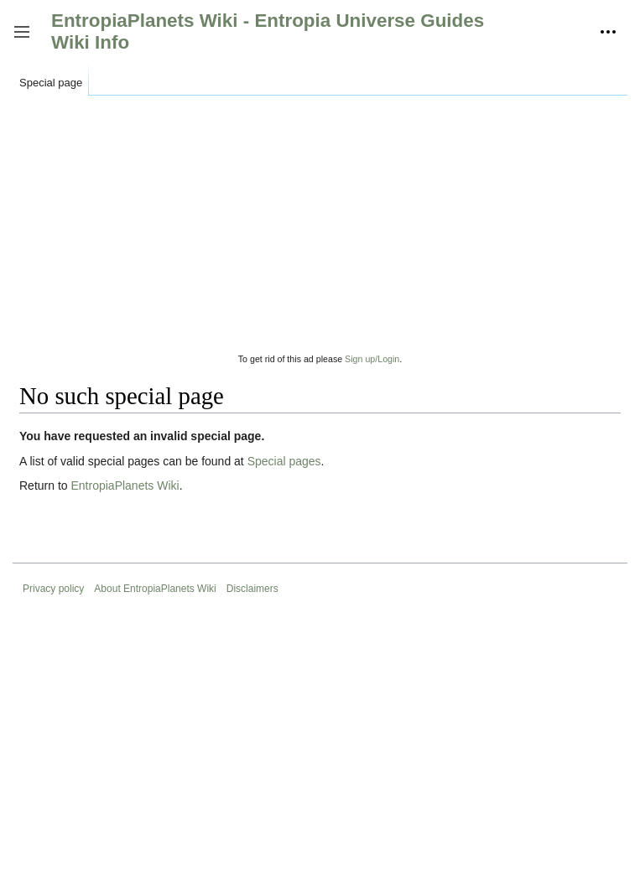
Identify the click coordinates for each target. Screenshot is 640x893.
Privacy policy (53, 588)
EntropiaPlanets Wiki (124, 485)
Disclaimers (252, 588)
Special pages (284, 461)
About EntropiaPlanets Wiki (155, 588)
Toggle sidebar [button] (27, 40)
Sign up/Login (372, 358)
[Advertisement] (320, 234)
